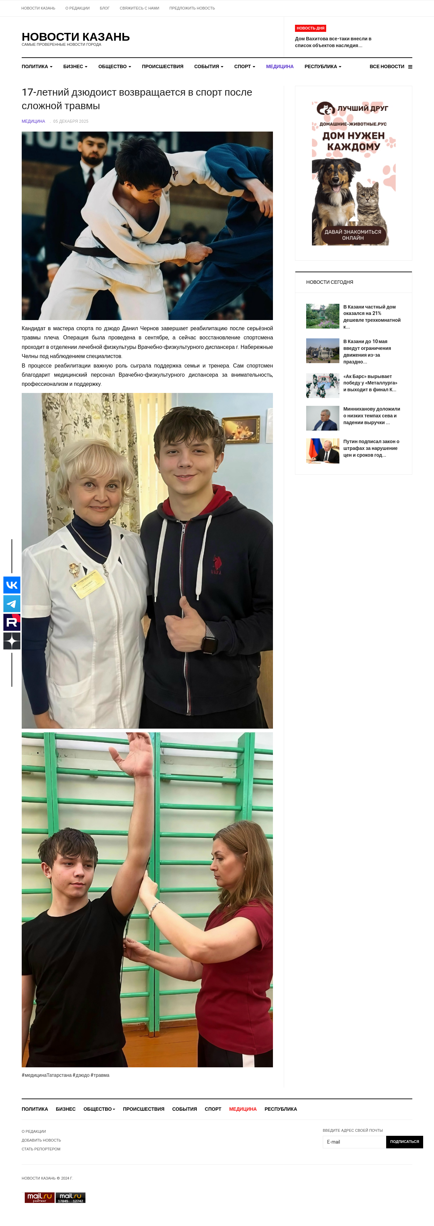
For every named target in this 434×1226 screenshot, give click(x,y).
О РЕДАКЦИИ (77, 8)
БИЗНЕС (75, 66)
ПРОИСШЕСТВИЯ (162, 66)
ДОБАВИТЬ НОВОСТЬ (41, 1140)
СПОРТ (244, 66)
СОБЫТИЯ (208, 66)
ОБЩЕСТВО (114, 66)
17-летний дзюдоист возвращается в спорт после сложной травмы (137, 99)
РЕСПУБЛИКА (322, 66)
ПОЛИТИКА (37, 66)
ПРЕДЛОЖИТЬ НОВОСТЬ (192, 8)
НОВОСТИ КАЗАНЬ (38, 8)
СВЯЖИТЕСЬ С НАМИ (139, 8)
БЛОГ (105, 8)
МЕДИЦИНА (280, 66)
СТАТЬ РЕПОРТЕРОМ (41, 1149)
